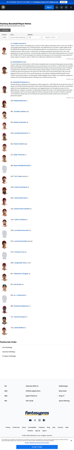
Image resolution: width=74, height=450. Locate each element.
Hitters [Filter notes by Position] (6, 37)
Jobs (53, 427)
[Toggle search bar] (66, 7)
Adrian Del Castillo (22, 209)
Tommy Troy (19, 252)
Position (4, 34)
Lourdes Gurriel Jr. (21, 133)
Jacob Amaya (19, 317)
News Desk (63, 391)
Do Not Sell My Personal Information (37, 443)
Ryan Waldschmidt (22, 165)
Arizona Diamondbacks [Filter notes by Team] (18, 37)
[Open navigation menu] (71, 7)
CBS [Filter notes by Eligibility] (35, 37)
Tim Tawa (18, 176)
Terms (24, 427)
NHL (6, 401)
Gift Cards (29, 401)
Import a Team (50, 37)
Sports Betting (64, 401)
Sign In (44, 431)
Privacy (8, 427)
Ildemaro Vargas (21, 273)
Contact (60, 427)
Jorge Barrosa (20, 263)
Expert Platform (31, 396)
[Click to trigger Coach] (57, 7)
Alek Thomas (19, 155)
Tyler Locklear (20, 219)
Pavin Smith (19, 144)
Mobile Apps (63, 386)
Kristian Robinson (21, 306)
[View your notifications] (61, 7)
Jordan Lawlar (20, 111)
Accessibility (32, 427)
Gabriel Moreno (20, 101)
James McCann (20, 198)
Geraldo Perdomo (20, 82)
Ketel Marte (18, 62)
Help (66, 427)
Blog (48, 427)
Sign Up (37, 431)
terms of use (53, 2)
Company (42, 427)
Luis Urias (17, 284)
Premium (30, 431)
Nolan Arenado (20, 122)
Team (12, 34)
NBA (6, 396)
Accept (63, 2)
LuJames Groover (21, 230)
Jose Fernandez (20, 241)
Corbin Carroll (18, 43)
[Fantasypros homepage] (3, 9)
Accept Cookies (37, 447)
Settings (5, 30)
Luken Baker (19, 327)
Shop (61, 396)
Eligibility (30, 34)
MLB (6, 391)
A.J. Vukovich (19, 295)
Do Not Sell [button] (16, 427)
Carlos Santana (20, 187)
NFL (6, 386)
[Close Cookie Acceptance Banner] (71, 440)
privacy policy (40, 2)
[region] (37, 444)
